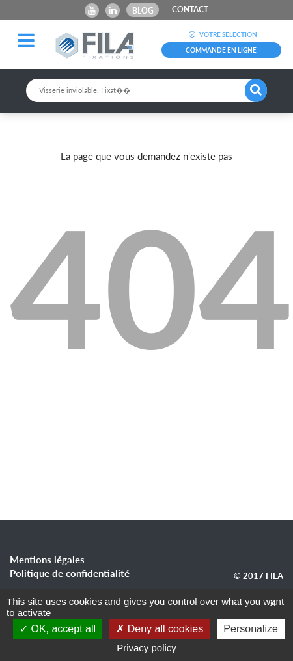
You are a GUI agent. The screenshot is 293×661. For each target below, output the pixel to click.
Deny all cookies (159, 628)
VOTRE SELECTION (221, 34)
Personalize (250, 628)
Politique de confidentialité (70, 573)
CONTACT (190, 9)
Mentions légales (47, 559)
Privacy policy (146, 647)
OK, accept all (58, 628)
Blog (143, 11)
